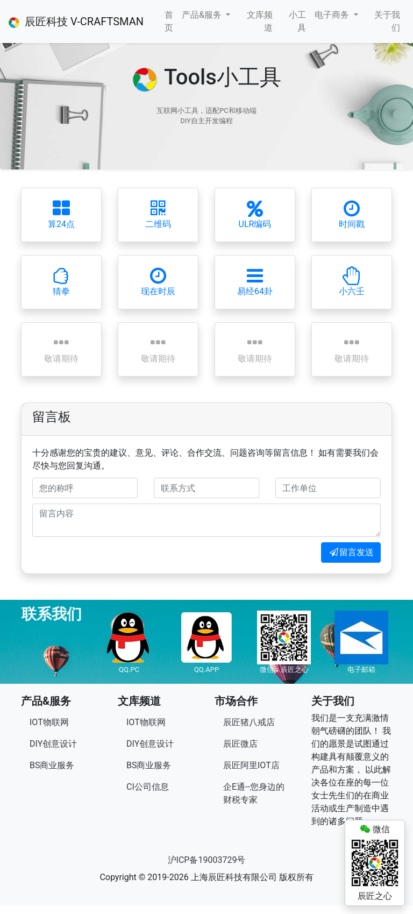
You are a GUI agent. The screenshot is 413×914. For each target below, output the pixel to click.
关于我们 (387, 21)
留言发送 (351, 552)
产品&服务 (203, 15)
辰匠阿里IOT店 (251, 765)
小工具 (297, 21)
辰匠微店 (240, 744)
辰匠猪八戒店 (249, 722)
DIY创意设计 (53, 744)
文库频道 (260, 21)
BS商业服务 (52, 765)
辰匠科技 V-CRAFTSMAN (76, 21)
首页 (169, 21)
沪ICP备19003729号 (207, 860)
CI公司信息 (147, 787)
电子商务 (333, 15)
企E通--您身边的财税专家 (253, 793)
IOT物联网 (49, 722)
